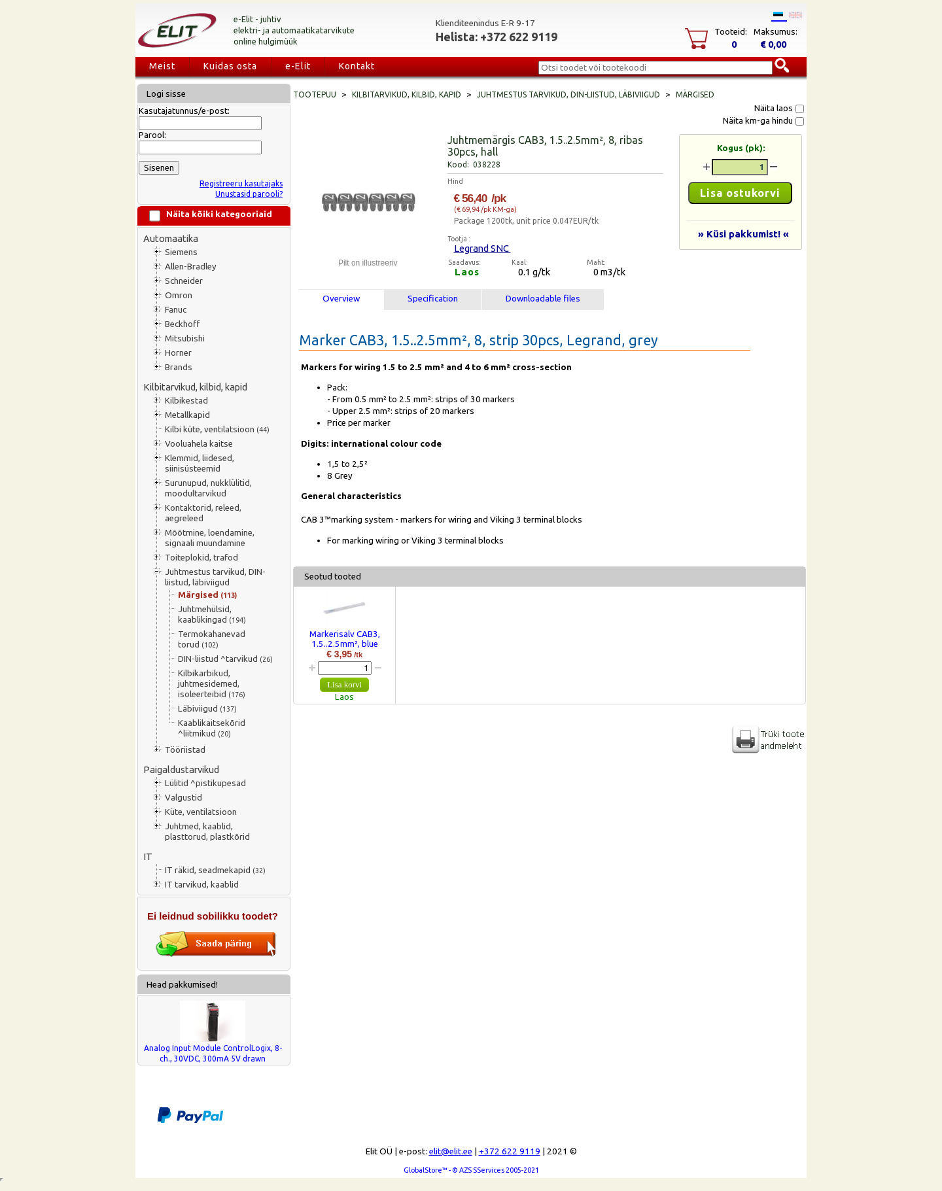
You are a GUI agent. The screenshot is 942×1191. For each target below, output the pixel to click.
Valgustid (183, 798)
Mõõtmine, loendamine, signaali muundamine (209, 538)
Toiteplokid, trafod (201, 557)
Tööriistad (185, 750)
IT (147, 856)
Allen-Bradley (191, 266)
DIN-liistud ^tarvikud (225, 659)
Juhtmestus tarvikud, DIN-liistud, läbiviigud (215, 577)
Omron (178, 295)
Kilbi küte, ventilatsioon (217, 429)
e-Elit (298, 66)
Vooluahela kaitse (199, 444)
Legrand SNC (482, 248)
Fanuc (175, 310)
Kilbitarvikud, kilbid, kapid (195, 386)
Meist (162, 66)
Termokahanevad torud (211, 639)
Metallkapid (187, 415)
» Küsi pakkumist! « (743, 233)
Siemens (181, 252)
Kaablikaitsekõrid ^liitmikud (211, 728)
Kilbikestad (186, 401)
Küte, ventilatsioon (201, 812)
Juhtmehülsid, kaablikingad (212, 614)
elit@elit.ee (450, 1151)
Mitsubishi (185, 338)
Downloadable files (543, 298)
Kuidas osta (230, 66)
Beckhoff (182, 324)
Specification (433, 298)
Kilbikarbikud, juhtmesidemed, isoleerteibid (211, 683)
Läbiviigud (207, 709)
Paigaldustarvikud (181, 769)
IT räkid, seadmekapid (215, 870)
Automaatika (170, 238)
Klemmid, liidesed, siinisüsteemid (199, 463)
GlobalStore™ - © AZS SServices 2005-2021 (471, 1170)
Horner (178, 353)
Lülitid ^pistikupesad (205, 783)
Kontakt (357, 66)
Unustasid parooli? (249, 194)
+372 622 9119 (509, 1151)
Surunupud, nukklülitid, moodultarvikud (208, 488)
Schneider (184, 281)
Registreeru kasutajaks (241, 183)
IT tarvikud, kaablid (202, 884)
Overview (341, 298)
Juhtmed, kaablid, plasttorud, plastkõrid (207, 831)
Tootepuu (314, 94)
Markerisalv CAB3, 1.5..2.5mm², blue (344, 639)
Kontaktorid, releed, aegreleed (203, 513)
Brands (178, 367)
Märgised (207, 595)
